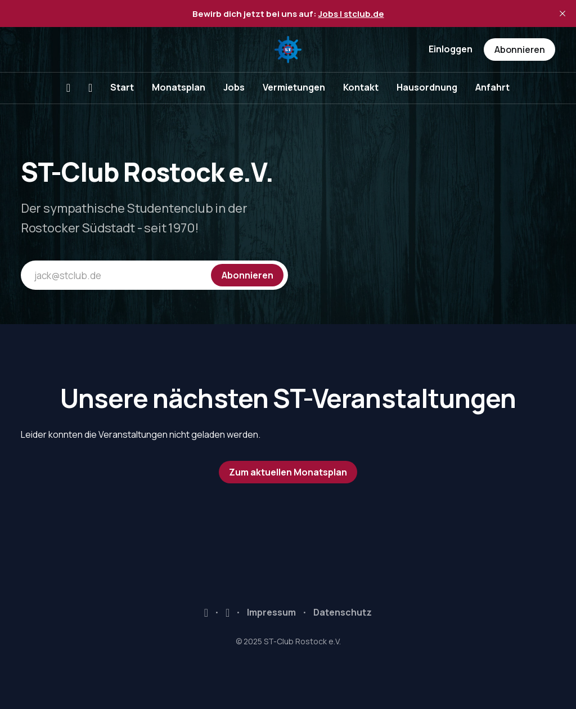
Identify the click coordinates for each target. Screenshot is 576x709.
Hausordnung (427, 87)
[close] (563, 14)
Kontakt (361, 87)
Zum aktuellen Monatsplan (288, 472)
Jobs (234, 87)
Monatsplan (178, 87)
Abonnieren (519, 49)
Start (122, 87)
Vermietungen (294, 87)
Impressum (271, 612)
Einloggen (450, 49)
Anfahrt (492, 87)
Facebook (206, 613)
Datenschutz (342, 612)
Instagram (228, 613)
